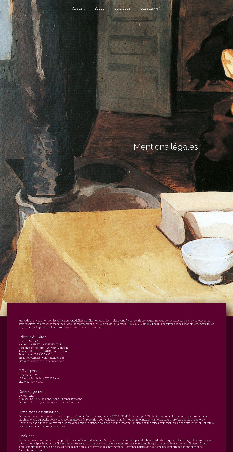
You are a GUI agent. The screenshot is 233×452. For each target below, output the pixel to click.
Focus (99, 8)
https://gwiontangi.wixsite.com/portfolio (55, 402)
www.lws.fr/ (38, 381)
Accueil (78, 8)
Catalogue (122, 8)
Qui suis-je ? (150, 8)
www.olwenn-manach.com (81, 327)
